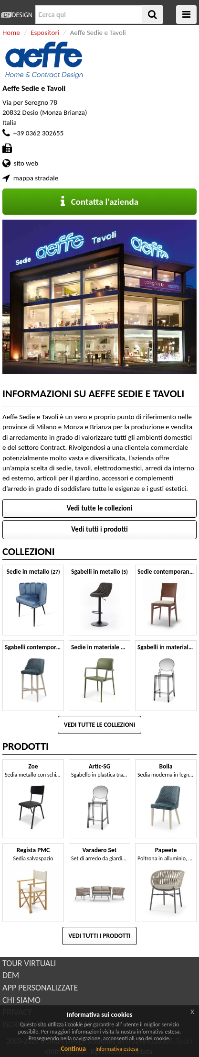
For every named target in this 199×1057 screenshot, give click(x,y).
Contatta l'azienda (99, 201)
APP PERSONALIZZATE (40, 987)
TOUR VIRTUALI (29, 963)
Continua (73, 1049)
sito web (26, 163)
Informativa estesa (116, 1049)
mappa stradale (35, 178)
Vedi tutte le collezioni (100, 508)
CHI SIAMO (21, 1000)
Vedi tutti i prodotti (99, 529)
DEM (10, 975)
